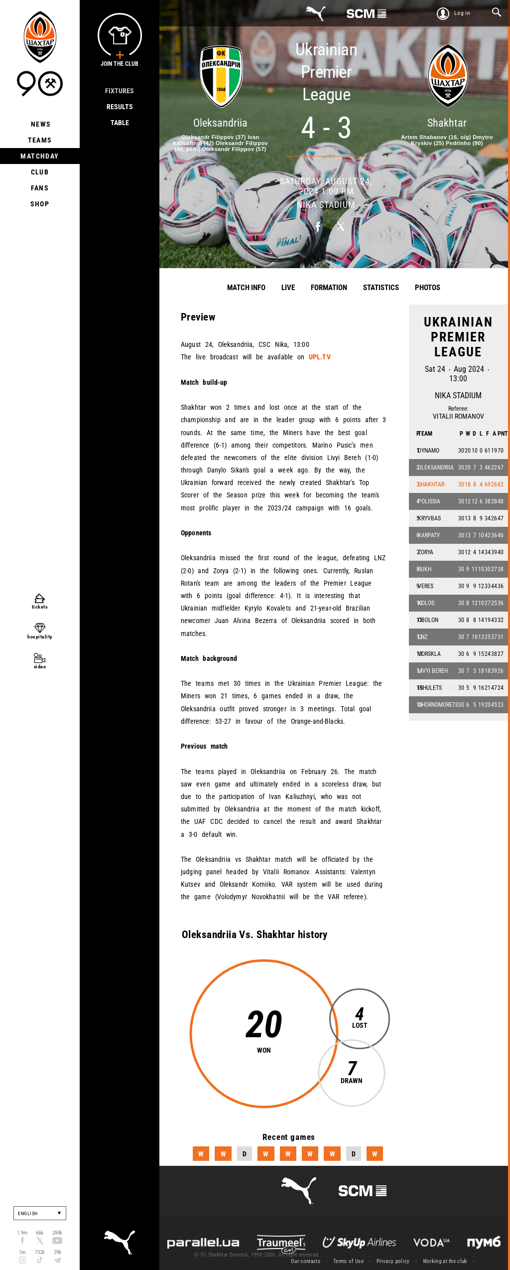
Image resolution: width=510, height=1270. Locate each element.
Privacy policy (393, 1261)
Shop (40, 204)
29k (57, 1252)
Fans (40, 188)
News (40, 124)
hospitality (39, 636)
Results (120, 107)
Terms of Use (348, 1261)
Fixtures (119, 91)
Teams (40, 140)
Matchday (39, 156)
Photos (427, 287)
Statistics (381, 287)
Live (288, 287)
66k (39, 1233)
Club (40, 172)
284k (57, 1233)
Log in (462, 13)
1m (22, 1252)
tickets (40, 607)
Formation (329, 287)
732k (40, 1252)
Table (120, 123)
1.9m (22, 1233)
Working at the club (445, 1261)
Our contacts (305, 1261)
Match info (246, 287)
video (40, 666)
